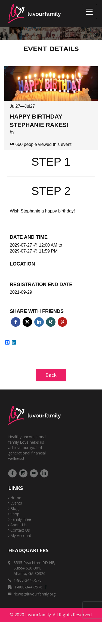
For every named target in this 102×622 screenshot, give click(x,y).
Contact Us (20, 530)
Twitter (27, 322)
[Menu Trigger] (89, 11)
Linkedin (39, 322)
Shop (14, 513)
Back (51, 375)
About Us (18, 524)
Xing (50, 322)
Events (16, 503)
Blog (14, 508)
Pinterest (62, 322)
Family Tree (20, 519)
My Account (20, 535)
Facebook (15, 322)
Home (15, 497)
